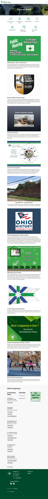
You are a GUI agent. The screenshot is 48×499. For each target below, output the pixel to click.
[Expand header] (46, 2)
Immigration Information (10, 408)
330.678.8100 (18, 477)
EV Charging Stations (12, 432)
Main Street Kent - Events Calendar (11, 457)
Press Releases (10, 425)
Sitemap (29, 473)
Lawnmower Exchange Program (11, 399)
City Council (10, 414)
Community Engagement (12, 416)
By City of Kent (9, 400)
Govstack (12, 491)
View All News (10, 467)
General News (10, 402)
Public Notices (10, 427)
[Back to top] (24, 496)
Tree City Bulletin (35, 401)
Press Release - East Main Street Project (12, 422)
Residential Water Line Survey (11, 445)
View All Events (22, 398)
